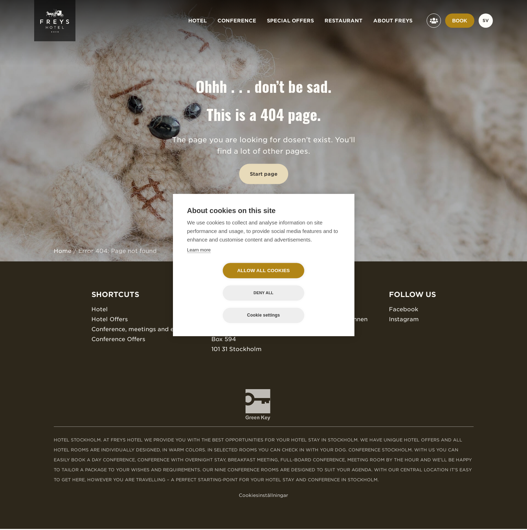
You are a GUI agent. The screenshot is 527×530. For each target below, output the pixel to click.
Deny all (305, 282)
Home (63, 251)
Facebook (404, 309)
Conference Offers (118, 339)
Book (459, 20)
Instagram (404, 319)
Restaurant (344, 20)
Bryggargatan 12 (235, 329)
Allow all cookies (222, 282)
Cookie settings (263, 304)
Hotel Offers (109, 319)
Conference (236, 20)
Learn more (199, 261)
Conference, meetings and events (140, 329)
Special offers (290, 20)
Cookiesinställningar (263, 496)
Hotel (197, 20)
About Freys (392, 20)
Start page (264, 174)
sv (486, 20)
